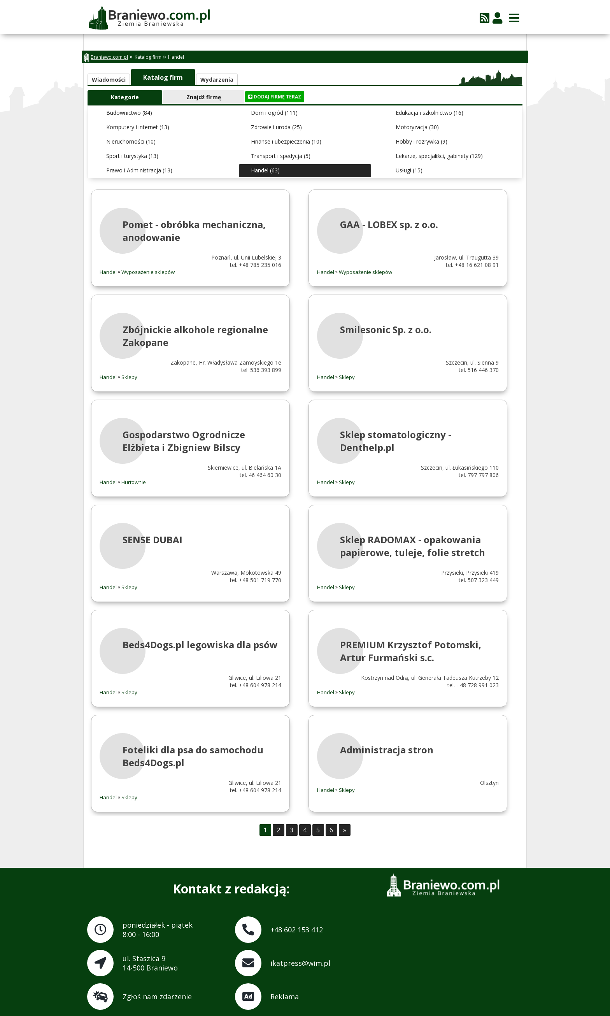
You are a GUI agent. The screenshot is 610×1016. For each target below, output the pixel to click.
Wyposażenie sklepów (148, 271)
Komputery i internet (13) (137, 127)
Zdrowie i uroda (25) (276, 127)
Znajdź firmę (203, 97)
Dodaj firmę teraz (274, 96)
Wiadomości (109, 79)
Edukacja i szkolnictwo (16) (429, 112)
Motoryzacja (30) (417, 127)
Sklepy (129, 377)
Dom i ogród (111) (274, 112)
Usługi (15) (409, 170)
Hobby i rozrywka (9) (421, 141)
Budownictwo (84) (129, 112)
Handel (176, 57)
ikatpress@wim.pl (300, 963)
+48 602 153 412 (296, 929)
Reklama (284, 996)
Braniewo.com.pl (106, 57)
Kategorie (125, 97)
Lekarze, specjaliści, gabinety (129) (439, 156)
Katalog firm (148, 57)
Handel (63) (265, 170)
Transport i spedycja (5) (280, 156)
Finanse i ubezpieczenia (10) (286, 141)
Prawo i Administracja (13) (139, 170)
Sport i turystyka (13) (132, 156)
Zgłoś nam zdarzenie (157, 996)
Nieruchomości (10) (131, 141)
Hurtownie (133, 482)
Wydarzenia (216, 79)
